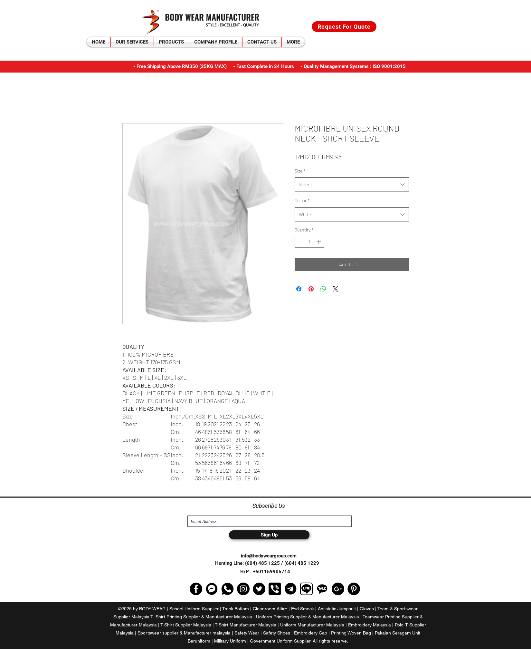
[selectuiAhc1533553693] (211, 589)
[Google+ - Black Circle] (338, 589)
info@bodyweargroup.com (269, 556)
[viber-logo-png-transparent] (275, 589)
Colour (302, 200)
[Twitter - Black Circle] (259, 589)
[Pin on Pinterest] (311, 289)
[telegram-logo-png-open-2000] (290, 589)
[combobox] (352, 184)
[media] (227, 589)
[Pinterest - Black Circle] (353, 589)
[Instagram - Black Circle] (243, 589)
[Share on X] (335, 289)
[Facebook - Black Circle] (196, 589)
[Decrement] (300, 241)
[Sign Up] (269, 534)
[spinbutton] (309, 241)
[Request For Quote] (344, 26)
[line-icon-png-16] (306, 589)
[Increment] (319, 241)
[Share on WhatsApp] (323, 289)
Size (300, 170)
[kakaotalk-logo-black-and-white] (322, 589)
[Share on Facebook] (299, 289)
